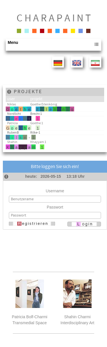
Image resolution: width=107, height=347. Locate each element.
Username (55, 191)
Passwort (55, 207)
